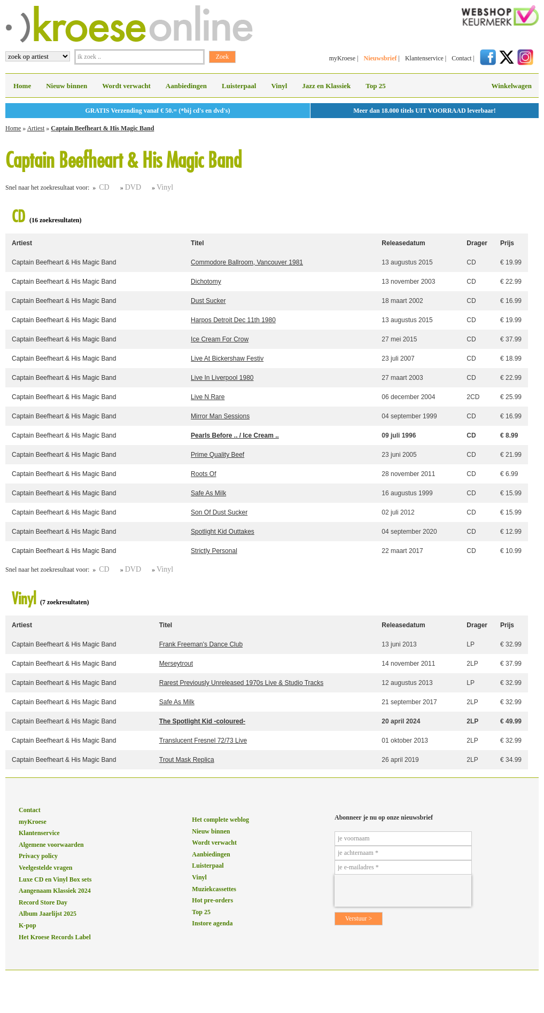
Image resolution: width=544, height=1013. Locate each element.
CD (104, 187)
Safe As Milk (208, 493)
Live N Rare (207, 397)
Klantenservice (424, 58)
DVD (133, 187)
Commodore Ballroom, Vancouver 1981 (247, 262)
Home (22, 86)
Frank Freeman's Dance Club (201, 644)
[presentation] (403, 891)
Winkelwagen (511, 86)
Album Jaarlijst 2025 (47, 913)
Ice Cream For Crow (219, 339)
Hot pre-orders (212, 900)
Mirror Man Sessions (220, 416)
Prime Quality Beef (217, 454)
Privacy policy (38, 856)
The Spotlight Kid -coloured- (202, 721)
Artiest (36, 128)
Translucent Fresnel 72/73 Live (203, 740)
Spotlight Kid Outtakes (222, 531)
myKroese (342, 58)
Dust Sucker (208, 301)
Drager (477, 243)
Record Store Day (43, 902)
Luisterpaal (239, 86)
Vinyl (279, 86)
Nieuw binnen (66, 86)
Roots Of (203, 474)
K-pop (27, 925)
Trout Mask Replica (186, 759)
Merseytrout (176, 663)
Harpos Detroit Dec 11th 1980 (233, 320)
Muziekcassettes (214, 889)
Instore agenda (212, 923)
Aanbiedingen (186, 86)
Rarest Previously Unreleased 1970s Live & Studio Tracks (241, 683)
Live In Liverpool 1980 (222, 377)
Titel (197, 243)
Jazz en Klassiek (326, 86)
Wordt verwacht (126, 86)
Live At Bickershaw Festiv (227, 358)
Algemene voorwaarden (51, 844)
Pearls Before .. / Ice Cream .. (235, 435)
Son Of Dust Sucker (219, 512)
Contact (461, 58)
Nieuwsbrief (380, 58)
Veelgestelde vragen (46, 867)
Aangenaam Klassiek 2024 (55, 890)
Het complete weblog (220, 819)
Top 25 (375, 86)
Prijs (507, 243)
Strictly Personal (214, 551)
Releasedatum (403, 243)
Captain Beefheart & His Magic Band (102, 128)
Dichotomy (206, 281)
